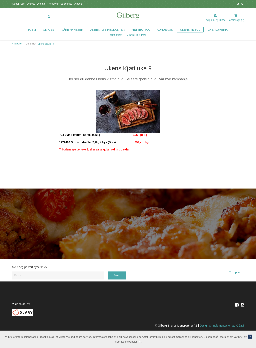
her (139, 341)
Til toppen (236, 272)
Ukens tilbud (44, 43)
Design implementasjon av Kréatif (222, 325)
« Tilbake (17, 43)
